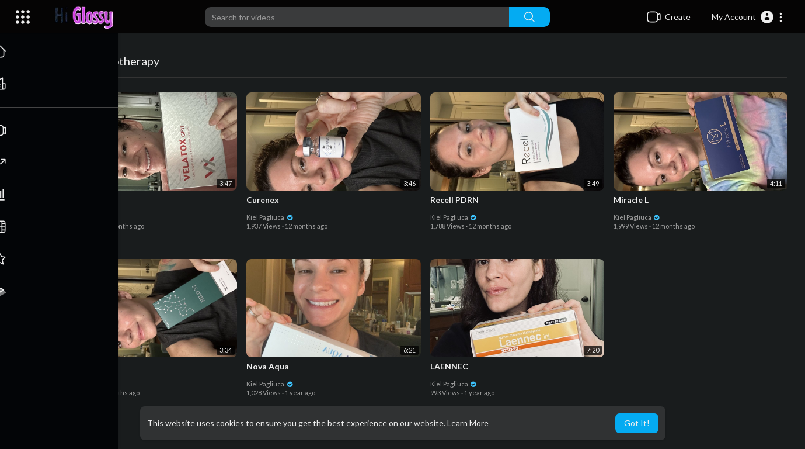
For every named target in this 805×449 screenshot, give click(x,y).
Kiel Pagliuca (87, 216)
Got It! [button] (637, 423)
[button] (747, 17)
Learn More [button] (468, 423)
